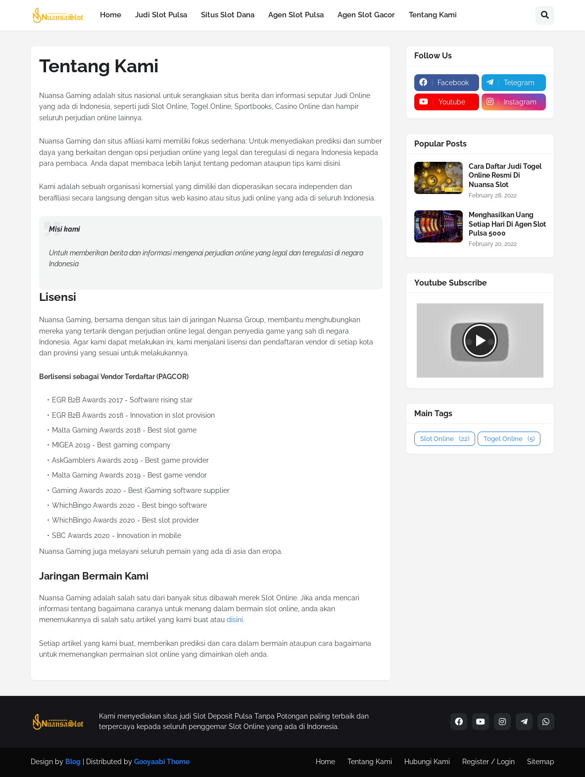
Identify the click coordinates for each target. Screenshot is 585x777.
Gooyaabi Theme (162, 762)
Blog (73, 762)
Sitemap (540, 762)
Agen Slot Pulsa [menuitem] (296, 14)
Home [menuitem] (110, 14)
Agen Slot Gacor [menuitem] (366, 14)
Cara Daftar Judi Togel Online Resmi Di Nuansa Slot (505, 175)
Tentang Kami (369, 762)
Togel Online (509, 438)
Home (325, 762)
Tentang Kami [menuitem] (433, 14)
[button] (545, 15)
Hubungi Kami (427, 762)
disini (235, 620)
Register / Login (488, 762)
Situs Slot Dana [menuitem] (227, 14)
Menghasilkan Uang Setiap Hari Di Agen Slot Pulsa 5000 (507, 224)
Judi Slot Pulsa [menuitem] (161, 14)
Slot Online (444, 438)
